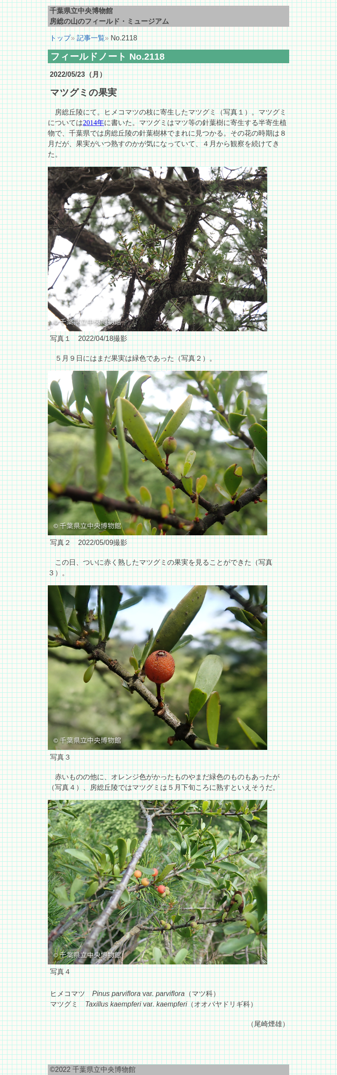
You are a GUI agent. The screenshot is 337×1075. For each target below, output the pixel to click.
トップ (59, 38)
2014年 (93, 122)
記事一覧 (91, 38)
